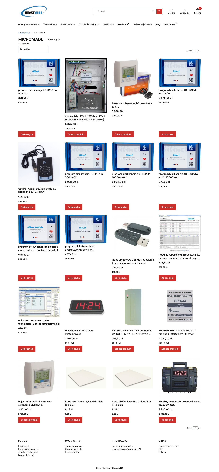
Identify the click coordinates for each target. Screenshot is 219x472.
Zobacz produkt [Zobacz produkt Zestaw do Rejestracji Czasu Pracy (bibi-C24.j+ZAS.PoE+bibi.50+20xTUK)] (123, 134)
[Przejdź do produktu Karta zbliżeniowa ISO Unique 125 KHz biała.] (133, 378)
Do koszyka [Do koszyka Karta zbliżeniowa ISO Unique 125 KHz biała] (121, 419)
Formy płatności (26, 455)
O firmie (163, 452)
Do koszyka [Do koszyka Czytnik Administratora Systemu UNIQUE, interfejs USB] (27, 207)
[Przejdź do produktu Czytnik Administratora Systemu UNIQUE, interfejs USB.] (39, 164)
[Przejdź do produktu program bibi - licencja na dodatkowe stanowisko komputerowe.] (86, 229)
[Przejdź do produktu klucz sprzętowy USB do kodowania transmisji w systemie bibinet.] (133, 236)
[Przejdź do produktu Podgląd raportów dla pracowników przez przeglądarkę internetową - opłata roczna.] (180, 233)
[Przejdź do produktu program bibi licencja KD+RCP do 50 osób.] (39, 72)
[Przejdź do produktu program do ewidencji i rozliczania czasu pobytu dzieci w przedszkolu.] (39, 229)
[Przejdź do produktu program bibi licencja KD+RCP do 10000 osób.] (133, 156)
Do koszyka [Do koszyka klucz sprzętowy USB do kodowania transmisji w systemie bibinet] (121, 277)
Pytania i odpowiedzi (28, 449)
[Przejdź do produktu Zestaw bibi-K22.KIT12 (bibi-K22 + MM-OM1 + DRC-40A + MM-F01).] (86, 85)
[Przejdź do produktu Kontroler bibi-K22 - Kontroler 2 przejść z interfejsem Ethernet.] (180, 307)
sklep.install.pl (24, 33)
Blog (161, 449)
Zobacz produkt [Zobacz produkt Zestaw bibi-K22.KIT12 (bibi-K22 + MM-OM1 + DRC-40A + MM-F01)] (76, 134)
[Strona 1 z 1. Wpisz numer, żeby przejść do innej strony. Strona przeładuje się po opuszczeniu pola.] (195, 50)
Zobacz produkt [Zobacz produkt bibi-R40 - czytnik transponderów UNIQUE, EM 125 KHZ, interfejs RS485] (123, 348)
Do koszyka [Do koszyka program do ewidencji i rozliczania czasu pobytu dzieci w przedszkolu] (27, 277)
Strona (189, 51)
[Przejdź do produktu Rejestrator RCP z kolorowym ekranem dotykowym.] (39, 378)
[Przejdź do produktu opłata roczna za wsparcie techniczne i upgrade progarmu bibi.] (39, 302)
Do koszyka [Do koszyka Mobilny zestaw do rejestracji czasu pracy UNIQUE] (167, 419)
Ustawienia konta (73, 449)
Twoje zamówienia (74, 446)
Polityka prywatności (122, 446)
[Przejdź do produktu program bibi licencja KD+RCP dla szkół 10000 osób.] (180, 156)
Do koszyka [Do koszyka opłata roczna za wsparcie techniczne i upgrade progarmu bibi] (27, 348)
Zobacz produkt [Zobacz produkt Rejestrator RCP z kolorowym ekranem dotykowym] (29, 419)
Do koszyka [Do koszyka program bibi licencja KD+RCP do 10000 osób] (121, 207)
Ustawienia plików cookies (125, 449)
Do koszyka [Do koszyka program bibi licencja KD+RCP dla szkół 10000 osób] (167, 207)
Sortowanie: (24, 43)
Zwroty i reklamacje (28, 452)
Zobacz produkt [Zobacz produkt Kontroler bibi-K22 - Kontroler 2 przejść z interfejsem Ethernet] (169, 348)
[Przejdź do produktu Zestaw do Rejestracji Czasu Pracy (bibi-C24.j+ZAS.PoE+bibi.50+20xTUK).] (133, 79)
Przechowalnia (72, 452)
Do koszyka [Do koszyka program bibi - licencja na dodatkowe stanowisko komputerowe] (74, 277)
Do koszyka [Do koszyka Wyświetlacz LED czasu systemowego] (74, 348)
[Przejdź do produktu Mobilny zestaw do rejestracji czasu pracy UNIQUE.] (180, 378)
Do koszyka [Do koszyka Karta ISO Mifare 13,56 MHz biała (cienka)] (74, 419)
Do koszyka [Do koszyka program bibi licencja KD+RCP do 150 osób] (167, 134)
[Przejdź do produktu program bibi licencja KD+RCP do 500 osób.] (86, 156)
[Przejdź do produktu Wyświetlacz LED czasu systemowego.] (86, 307)
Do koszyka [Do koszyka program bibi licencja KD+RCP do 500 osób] (74, 207)
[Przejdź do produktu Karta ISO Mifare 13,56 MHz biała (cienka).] (86, 378)
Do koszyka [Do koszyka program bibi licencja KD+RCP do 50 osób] (27, 134)
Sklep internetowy (108, 468)
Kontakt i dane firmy (169, 446)
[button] (159, 11)
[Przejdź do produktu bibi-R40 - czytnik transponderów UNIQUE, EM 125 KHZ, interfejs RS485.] (133, 307)
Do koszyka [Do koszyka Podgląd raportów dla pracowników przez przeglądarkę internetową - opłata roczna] (167, 277)
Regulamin (23, 446)
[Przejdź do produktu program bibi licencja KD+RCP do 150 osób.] (180, 72)
